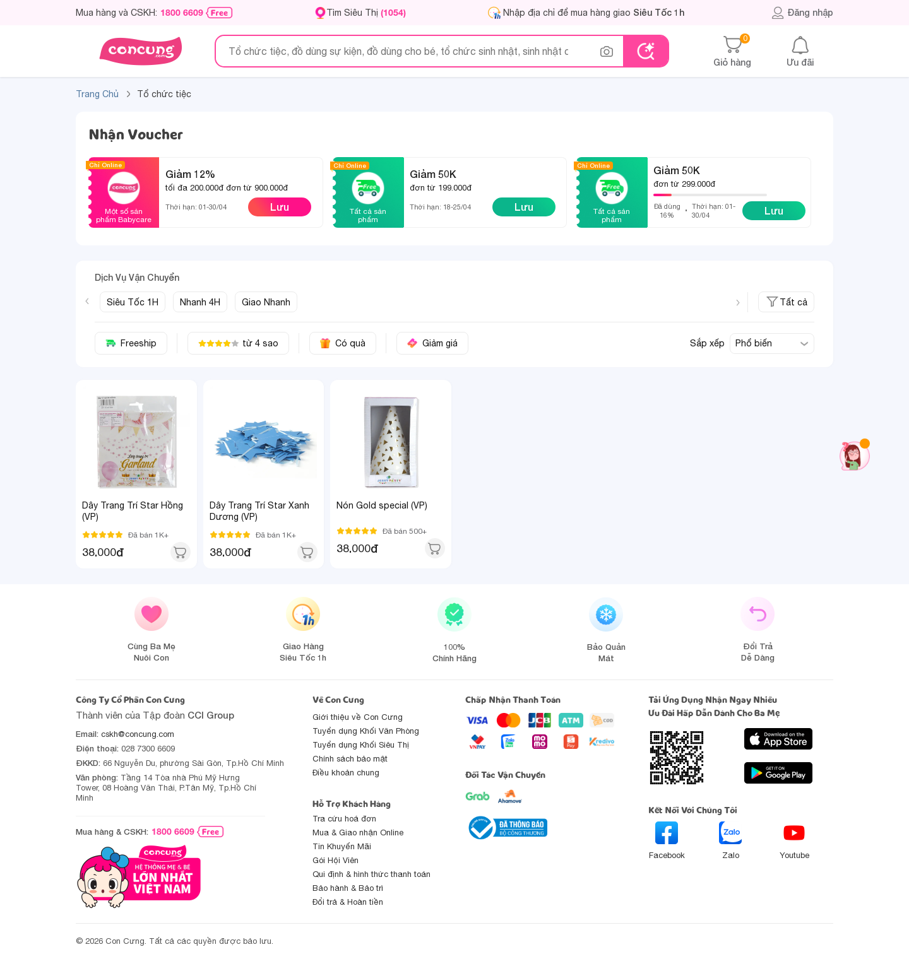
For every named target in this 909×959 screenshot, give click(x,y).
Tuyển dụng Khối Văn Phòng (365, 731)
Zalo (730, 840)
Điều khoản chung (345, 772)
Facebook (667, 840)
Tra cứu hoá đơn (344, 818)
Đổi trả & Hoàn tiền (347, 902)
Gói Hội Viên (335, 860)
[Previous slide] (87, 301)
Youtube (794, 840)
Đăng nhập (802, 12)
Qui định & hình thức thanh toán (371, 874)
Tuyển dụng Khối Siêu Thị (360, 745)
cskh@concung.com (137, 734)
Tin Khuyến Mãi (341, 846)
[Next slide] (738, 303)
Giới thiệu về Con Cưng (357, 717)
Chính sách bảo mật (350, 758)
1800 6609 (181, 12)
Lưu (279, 207)
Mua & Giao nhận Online (357, 832)
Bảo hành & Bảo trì (347, 888)
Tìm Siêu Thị (366, 12)
